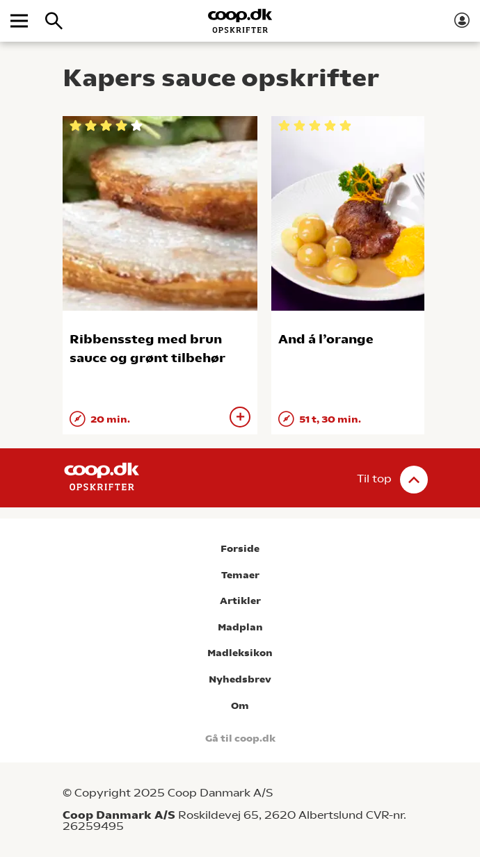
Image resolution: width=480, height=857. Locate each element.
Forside (240, 549)
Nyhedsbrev (240, 679)
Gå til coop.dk (240, 738)
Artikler (240, 601)
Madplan (240, 627)
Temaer (240, 575)
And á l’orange (326, 339)
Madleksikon (240, 653)
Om (240, 706)
